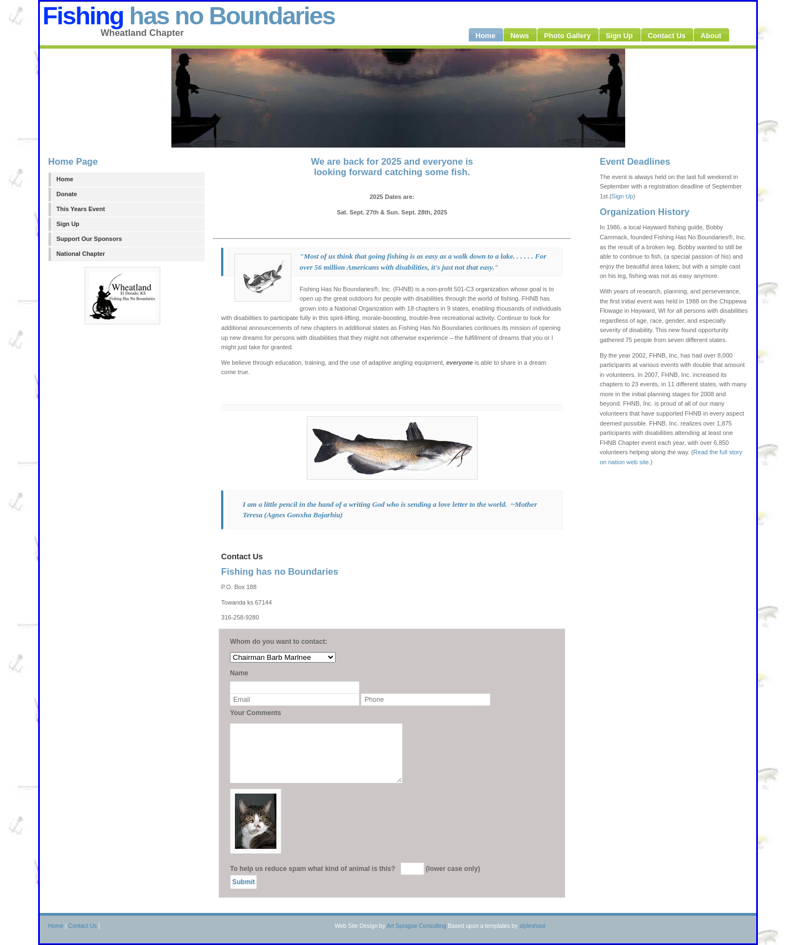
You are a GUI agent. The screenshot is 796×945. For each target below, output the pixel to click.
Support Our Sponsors (89, 238)
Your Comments (255, 713)
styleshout (532, 926)
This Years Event (80, 209)
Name (239, 673)
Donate (66, 194)
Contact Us (82, 926)
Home (65, 179)
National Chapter (80, 253)
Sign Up (68, 224)
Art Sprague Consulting (416, 926)
